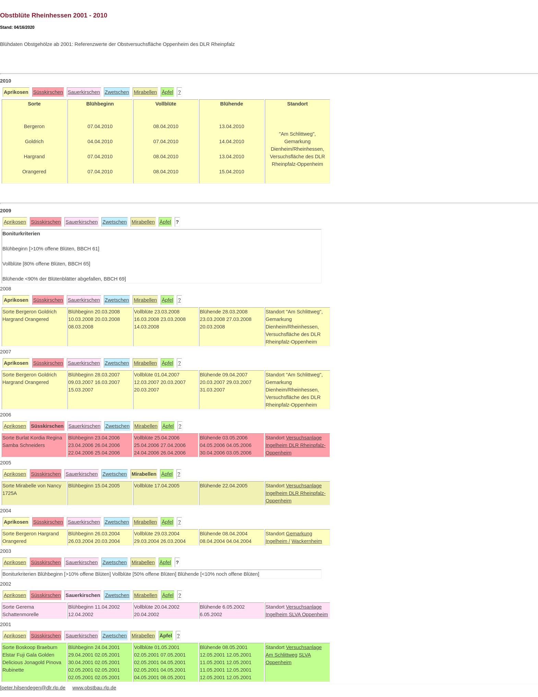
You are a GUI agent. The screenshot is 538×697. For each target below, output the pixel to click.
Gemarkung (299, 533)
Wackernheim (307, 541)
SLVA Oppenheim (308, 614)
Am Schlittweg (281, 655)
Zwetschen (117, 92)
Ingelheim (277, 445)
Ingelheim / (278, 541)
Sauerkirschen (84, 92)
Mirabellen (145, 92)
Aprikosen (15, 222)
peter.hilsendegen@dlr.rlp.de (33, 687)
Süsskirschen (48, 92)
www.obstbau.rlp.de (94, 687)
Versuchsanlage (303, 437)
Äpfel (167, 92)
